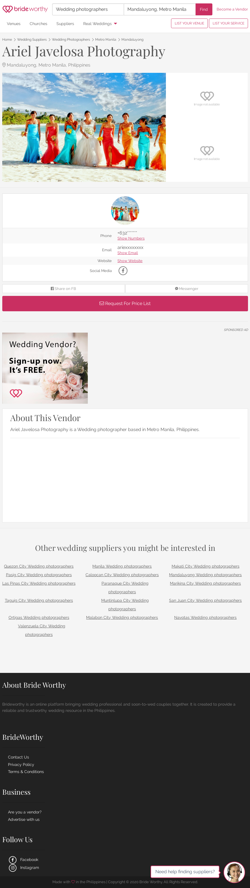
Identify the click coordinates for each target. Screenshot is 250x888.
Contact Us (18, 757)
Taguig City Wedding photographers (39, 600)
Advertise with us (24, 819)
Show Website (130, 261)
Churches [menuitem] (38, 23)
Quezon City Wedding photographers (39, 566)
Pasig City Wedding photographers (39, 574)
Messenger (186, 289)
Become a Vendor (232, 9)
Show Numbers (131, 238)
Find (204, 9)
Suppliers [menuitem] (65, 23)
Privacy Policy (21, 764)
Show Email (127, 253)
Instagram (23, 867)
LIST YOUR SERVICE (228, 23)
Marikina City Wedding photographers (205, 583)
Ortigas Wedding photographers (39, 617)
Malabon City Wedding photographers (122, 617)
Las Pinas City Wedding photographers (39, 583)
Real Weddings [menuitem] (97, 23)
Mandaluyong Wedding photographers (205, 574)
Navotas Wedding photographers (205, 617)
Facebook (23, 859)
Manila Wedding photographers (122, 566)
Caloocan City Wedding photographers (122, 574)
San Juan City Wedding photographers (205, 600)
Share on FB (63, 289)
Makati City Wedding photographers (205, 566)
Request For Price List (125, 303)
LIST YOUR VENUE (189, 23)
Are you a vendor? (25, 812)
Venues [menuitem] (14, 23)
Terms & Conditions (26, 771)
